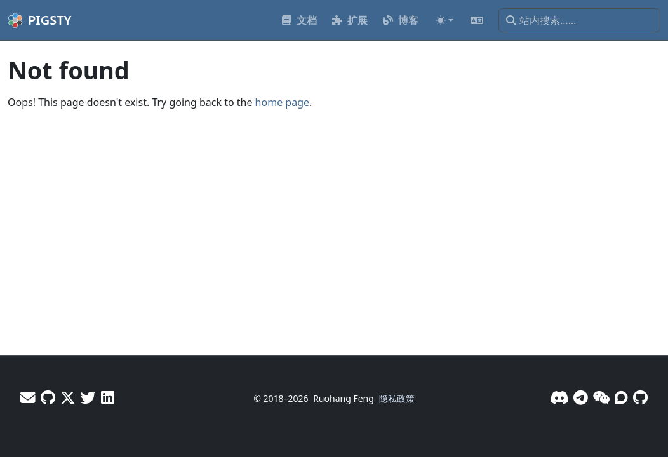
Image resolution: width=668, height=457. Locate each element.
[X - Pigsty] (88, 397)
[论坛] (621, 397)
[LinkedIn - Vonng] (107, 397)
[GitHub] (640, 397)
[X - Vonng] (68, 397)
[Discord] (559, 397)
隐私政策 (397, 398)
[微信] (601, 397)
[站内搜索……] (579, 20)
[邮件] (28, 397)
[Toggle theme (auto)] (444, 20)
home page (282, 102)
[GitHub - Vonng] (48, 397)
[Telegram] (580, 397)
